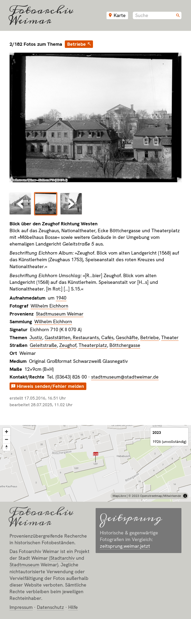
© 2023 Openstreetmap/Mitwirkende (154, 496)
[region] (95, 463)
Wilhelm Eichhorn (49, 306)
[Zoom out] (6, 439)
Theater (170, 337)
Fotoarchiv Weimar (41, 15)
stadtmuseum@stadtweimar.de (125, 377)
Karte (120, 15)
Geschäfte (127, 337)
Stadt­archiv (62, 558)
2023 (156, 432)
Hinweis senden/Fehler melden (50, 386)
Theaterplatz (93, 345)
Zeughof (67, 345)
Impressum (21, 607)
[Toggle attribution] (185, 496)
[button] (95, 456)
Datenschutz (50, 607)
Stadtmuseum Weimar (59, 314)
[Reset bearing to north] (6, 447)
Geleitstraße (43, 345)
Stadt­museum (24, 565)
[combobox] (157, 15)
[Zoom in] (6, 431)
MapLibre (119, 496)
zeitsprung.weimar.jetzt (125, 546)
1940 (61, 298)
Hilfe (73, 607)
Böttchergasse (124, 345)
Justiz (35, 337)
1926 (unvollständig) (169, 441)
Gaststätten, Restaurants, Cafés (79, 337)
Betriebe (76, 44)
